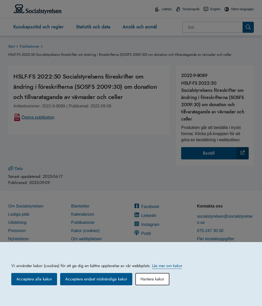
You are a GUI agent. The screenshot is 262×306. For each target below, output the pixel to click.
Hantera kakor (152, 279)
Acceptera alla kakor (34, 279)
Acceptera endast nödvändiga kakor (96, 279)
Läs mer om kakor (167, 266)
